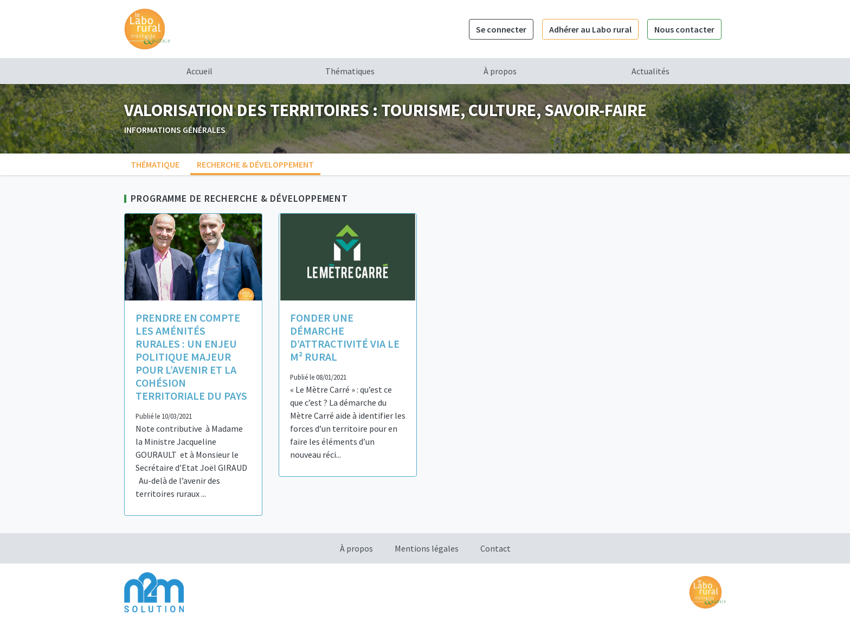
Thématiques (350, 71)
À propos (500, 71)
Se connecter (501, 29)
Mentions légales (427, 548)
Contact (495, 548)
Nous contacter (684, 29)
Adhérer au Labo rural (590, 29)
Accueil (199, 71)
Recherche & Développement (255, 164)
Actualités (650, 71)
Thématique (155, 164)
